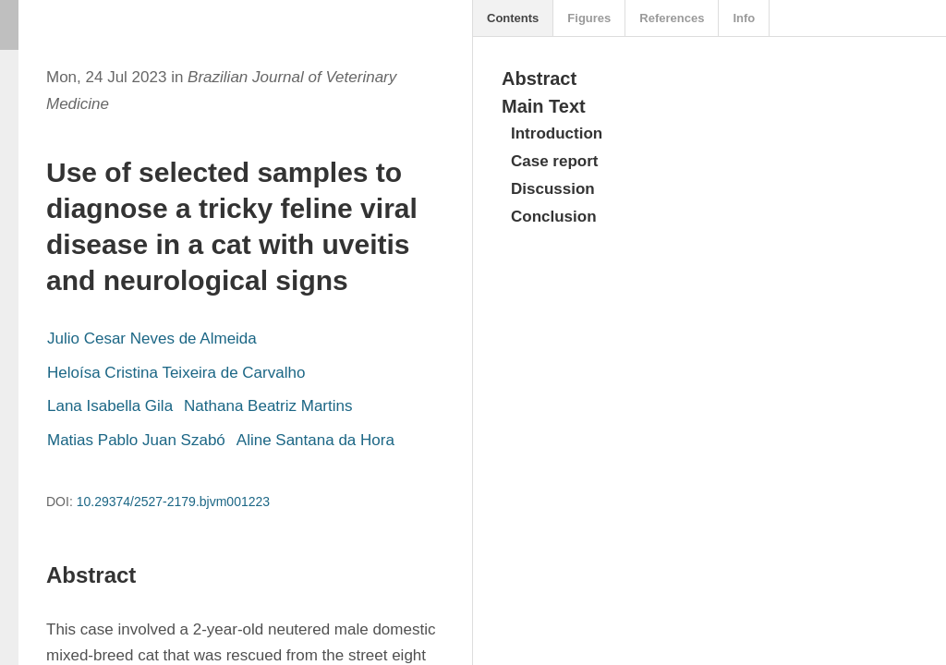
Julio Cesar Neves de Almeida (152, 338)
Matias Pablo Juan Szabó (136, 440)
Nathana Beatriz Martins (268, 406)
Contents (513, 18)
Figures (589, 18)
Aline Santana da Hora (315, 440)
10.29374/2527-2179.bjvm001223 (173, 501)
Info (744, 18)
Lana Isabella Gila (110, 406)
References (671, 18)
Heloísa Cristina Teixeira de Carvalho (176, 372)
